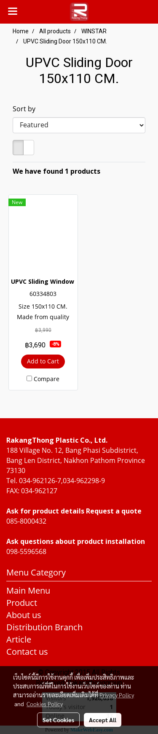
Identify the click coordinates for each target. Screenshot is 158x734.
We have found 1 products (56, 171)
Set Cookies (58, 719)
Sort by (26, 108)
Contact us (27, 651)
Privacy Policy (116, 695)
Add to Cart (43, 361)
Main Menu (28, 590)
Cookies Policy (45, 703)
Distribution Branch (44, 627)
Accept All (102, 719)
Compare (46, 379)
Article (18, 639)
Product (21, 602)
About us (23, 615)
